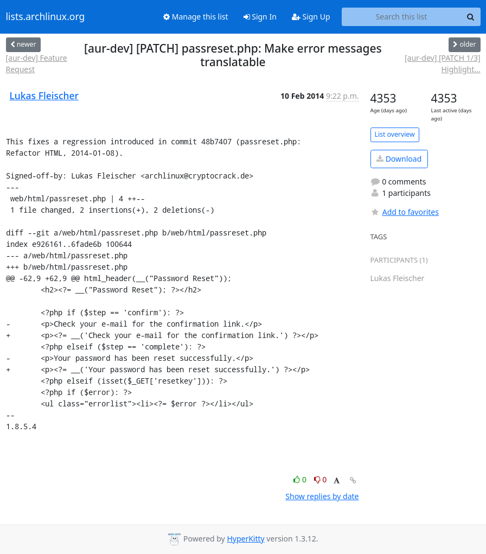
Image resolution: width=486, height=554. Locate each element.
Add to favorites (404, 212)
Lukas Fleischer (44, 95)
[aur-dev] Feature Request (36, 63)
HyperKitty (245, 538)
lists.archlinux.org (45, 16)
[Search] (471, 17)
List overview (395, 134)
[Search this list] (402, 17)
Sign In (260, 16)
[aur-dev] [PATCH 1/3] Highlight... (443, 63)
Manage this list (195, 16)
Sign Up (311, 16)
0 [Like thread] (300, 479)
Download (398, 159)
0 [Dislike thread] (320, 479)
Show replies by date (322, 496)
